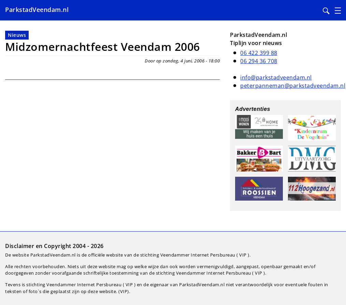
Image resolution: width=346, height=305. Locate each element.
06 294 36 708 (258, 61)
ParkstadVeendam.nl (37, 9)
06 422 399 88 (258, 53)
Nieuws (17, 35)
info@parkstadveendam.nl (276, 77)
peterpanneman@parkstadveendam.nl (292, 85)
